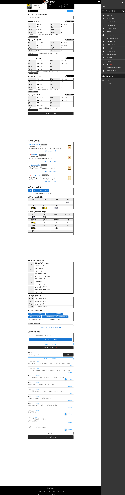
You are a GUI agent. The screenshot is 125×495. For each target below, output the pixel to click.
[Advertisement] (51, 127)
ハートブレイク (35, 144)
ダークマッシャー (36, 175)
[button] (55, 6)
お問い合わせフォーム (58, 491)
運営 (50, 491)
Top (40, 491)
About (45, 491)
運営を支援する (50, 488)
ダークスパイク (35, 165)
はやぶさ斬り (35, 154)
